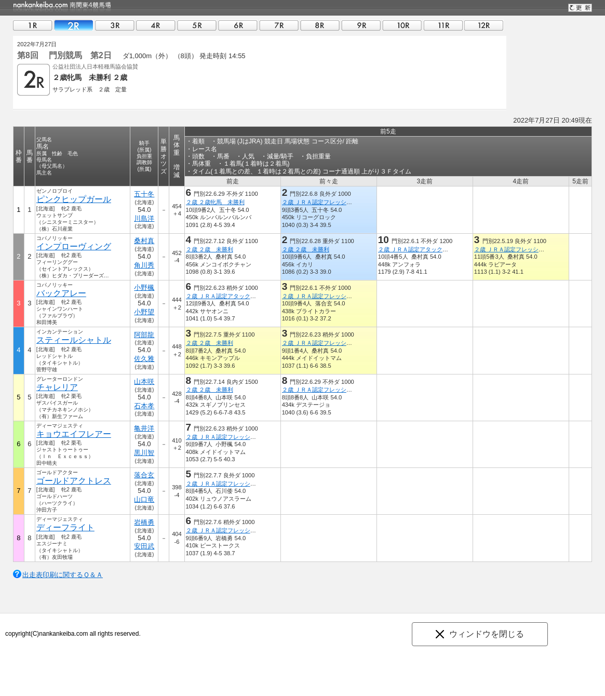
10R (402, 25)
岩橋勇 (144, 522)
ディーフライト (65, 527)
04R (156, 25)
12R (484, 25)
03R (115, 25)
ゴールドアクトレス (73, 480)
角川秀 (144, 265)
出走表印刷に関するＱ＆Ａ (62, 575)
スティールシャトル (73, 340)
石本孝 (144, 406)
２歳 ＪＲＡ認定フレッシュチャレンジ (331, 202)
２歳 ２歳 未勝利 (209, 249)
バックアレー (61, 293)
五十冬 (144, 194)
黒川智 (144, 453)
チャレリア (57, 387)
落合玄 (144, 475)
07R (279, 25)
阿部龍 (144, 335)
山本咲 (144, 381)
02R (73, 25)
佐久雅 (144, 359)
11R (443, 25)
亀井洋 (144, 428)
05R (197, 25)
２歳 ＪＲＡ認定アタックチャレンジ (424, 249)
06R (238, 25)
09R (361, 25)
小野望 (144, 312)
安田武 (144, 546)
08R (320, 25)
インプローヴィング (73, 246)
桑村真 (144, 241)
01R (32, 25)
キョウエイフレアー (73, 434)
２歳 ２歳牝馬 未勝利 (215, 202)
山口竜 (144, 499)
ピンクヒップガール (73, 199)
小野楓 (144, 287)
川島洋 (144, 218)
